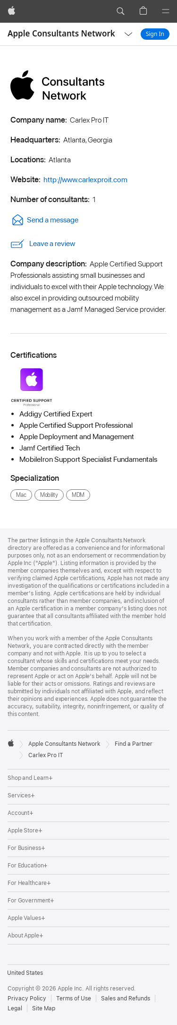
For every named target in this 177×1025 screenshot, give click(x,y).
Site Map (43, 1008)
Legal (15, 1008)
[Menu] (165, 11)
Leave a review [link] (42, 244)
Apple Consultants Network (61, 33)
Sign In (155, 34)
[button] (120, 11)
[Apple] (11, 11)
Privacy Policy (27, 998)
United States (25, 973)
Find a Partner (133, 744)
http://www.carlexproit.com (85, 179)
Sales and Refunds (125, 998)
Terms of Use (73, 998)
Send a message (44, 220)
